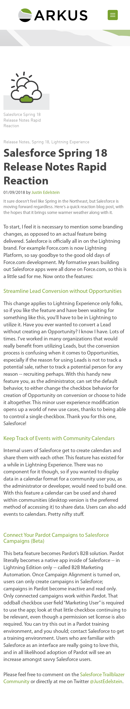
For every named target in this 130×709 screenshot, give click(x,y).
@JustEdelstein (106, 682)
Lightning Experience (70, 141)
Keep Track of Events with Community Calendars (59, 439)
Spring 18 (40, 141)
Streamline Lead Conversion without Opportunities (62, 291)
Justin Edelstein (46, 193)
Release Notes (16, 141)
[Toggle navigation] (113, 15)
